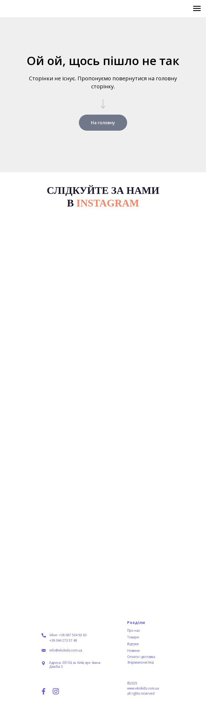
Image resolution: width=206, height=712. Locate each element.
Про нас (133, 630)
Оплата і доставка (141, 656)
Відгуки (133, 644)
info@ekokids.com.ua (65, 650)
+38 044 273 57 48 (63, 640)
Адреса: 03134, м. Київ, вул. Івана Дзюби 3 (74, 664)
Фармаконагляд (140, 662)
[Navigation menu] (197, 8)
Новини (133, 650)
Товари (133, 637)
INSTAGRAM (107, 203)
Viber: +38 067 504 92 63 (68, 635)
